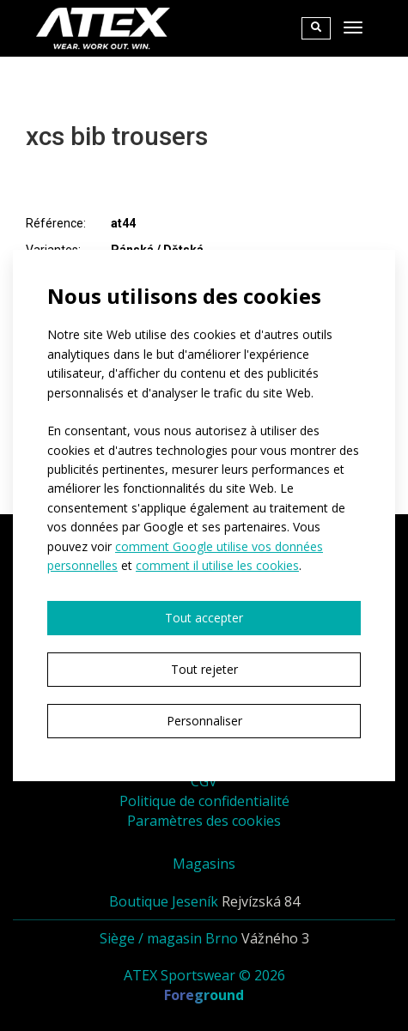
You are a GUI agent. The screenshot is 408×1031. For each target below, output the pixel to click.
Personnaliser (204, 721)
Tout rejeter (204, 669)
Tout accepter (204, 618)
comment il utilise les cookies (217, 565)
